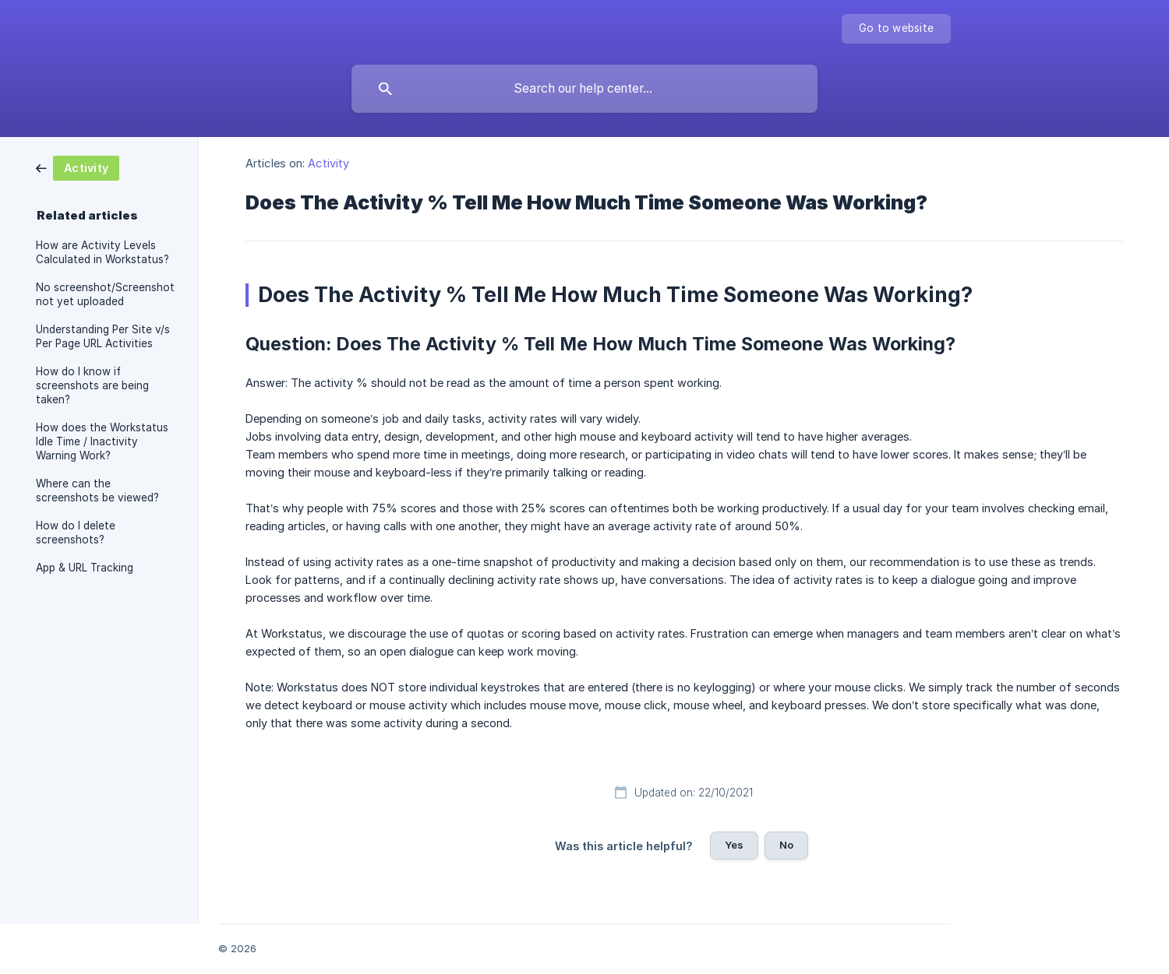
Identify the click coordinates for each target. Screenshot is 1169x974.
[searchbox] (584, 89)
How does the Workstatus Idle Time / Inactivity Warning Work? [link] (102, 441)
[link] (77, 167)
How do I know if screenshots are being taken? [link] (92, 385)
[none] (896, 29)
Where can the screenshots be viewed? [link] (97, 490)
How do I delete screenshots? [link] (75, 532)
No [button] (786, 845)
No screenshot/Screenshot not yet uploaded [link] (105, 294)
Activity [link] (328, 163)
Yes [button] (734, 845)
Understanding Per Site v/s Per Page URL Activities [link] (103, 336)
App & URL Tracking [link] (84, 567)
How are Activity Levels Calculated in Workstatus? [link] (102, 252)
